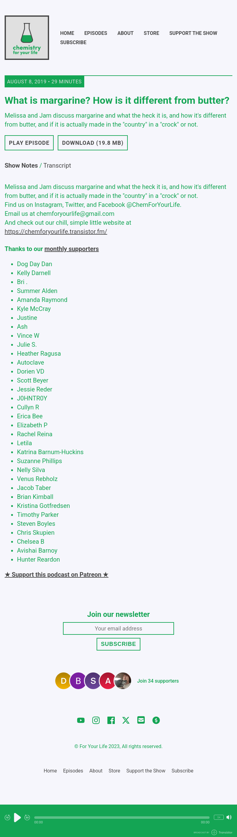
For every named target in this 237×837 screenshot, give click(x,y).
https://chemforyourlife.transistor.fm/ (56, 231)
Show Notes (21, 165)
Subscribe (73, 42)
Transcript (57, 165)
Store (151, 33)
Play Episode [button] (29, 143)
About (125, 33)
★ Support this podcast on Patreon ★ (56, 574)
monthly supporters (71, 249)
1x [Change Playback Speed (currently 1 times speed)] (218, 817)
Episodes (95, 33)
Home (67, 33)
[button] (122, 817)
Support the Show (193, 33)
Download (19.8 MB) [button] (92, 143)
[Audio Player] (118, 821)
